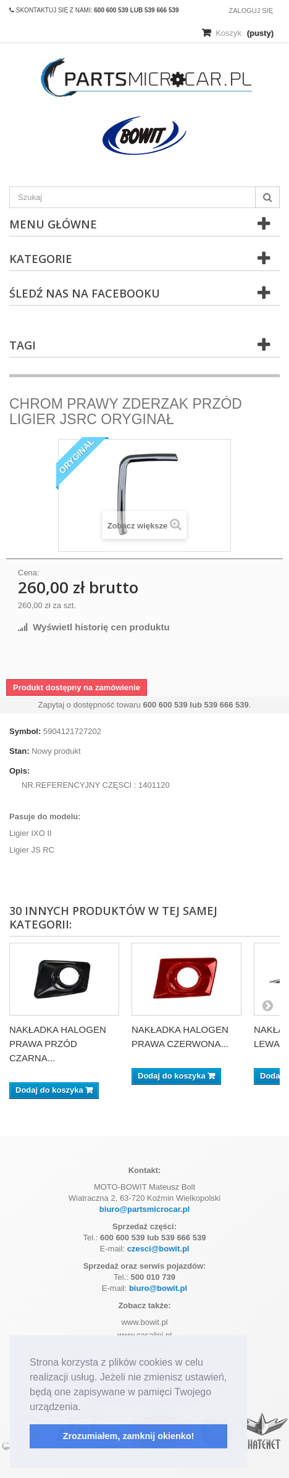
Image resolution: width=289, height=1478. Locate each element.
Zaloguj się (250, 10)
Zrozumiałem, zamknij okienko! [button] (129, 1436)
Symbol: (25, 731)
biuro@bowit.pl (158, 1288)
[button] (85, 1407)
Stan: (19, 751)
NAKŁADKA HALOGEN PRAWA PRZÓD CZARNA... (57, 1043)
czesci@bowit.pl (158, 1248)
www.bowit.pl (144, 1322)
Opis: (19, 770)
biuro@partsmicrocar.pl (144, 1209)
